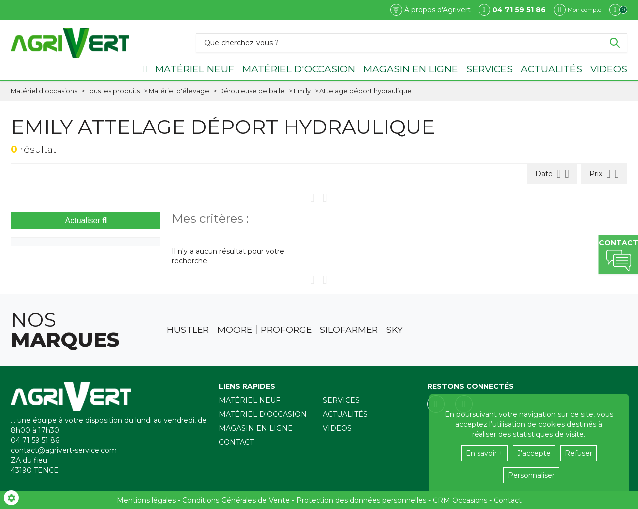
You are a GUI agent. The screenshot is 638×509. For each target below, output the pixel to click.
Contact (236, 442)
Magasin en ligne (410, 69)
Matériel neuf (194, 69)
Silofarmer (349, 329)
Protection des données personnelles (361, 500)
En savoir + (484, 453)
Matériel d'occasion (298, 69)
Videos (608, 69)
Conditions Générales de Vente (236, 500)
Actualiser (86, 220)
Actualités (551, 69)
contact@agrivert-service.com (64, 450)
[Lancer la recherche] (614, 42)
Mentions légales (146, 500)
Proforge (286, 329)
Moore (234, 329)
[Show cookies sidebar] (11, 497)
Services (489, 69)
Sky (394, 329)
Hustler (188, 329)
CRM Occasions (460, 500)
